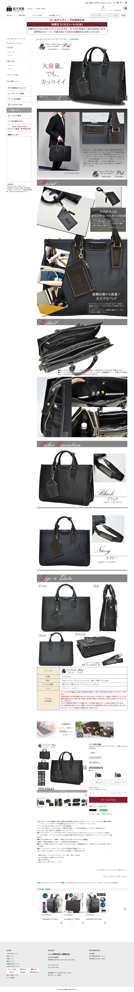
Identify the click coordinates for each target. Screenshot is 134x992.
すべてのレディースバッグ (16, 39)
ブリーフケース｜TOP (114, 876)
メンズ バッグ (46, 883)
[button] (39, 909)
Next (85, 768)
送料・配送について (12, 975)
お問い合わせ (117, 10)
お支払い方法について (13, 966)
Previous (39, 768)
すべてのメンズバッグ (14, 43)
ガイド (109, 10)
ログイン (103, 10)
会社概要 (91, 953)
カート (125, 9)
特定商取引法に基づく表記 (97, 959)
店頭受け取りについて (13, 964)
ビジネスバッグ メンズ (72, 883)
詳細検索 (123, 15)
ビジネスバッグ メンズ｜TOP (111, 870)
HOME (39, 883)
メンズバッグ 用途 (58, 883)
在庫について (10, 959)
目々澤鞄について (54, 15)
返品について (10, 956)
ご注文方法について (12, 953)
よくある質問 (10, 978)
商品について (10, 961)
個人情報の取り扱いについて (97, 956)
